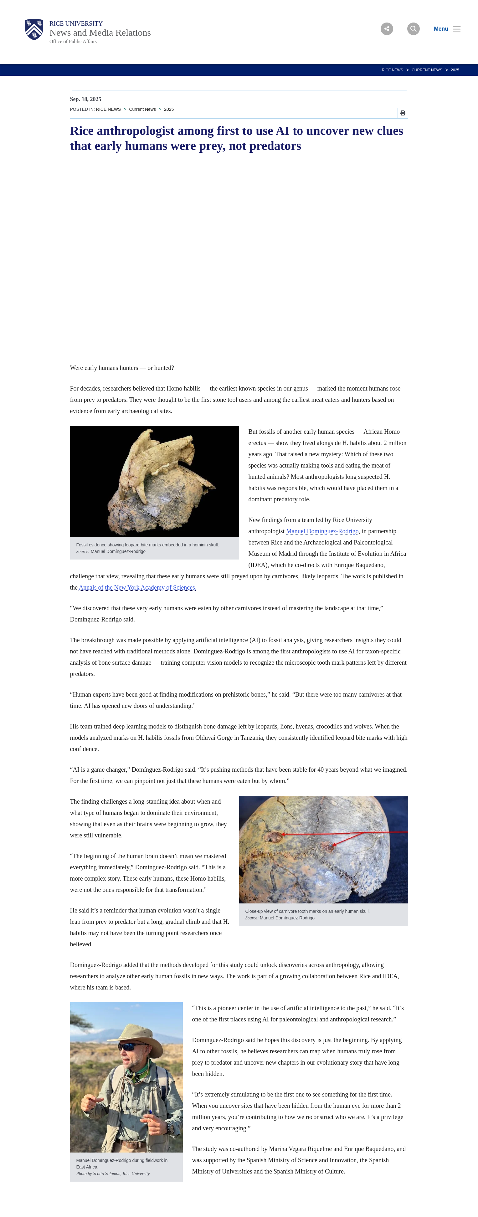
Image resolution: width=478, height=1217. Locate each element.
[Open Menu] (443, 29)
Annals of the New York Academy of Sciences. (138, 587)
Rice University (76, 23)
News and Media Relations (100, 32)
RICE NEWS (392, 70)
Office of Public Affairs (73, 41)
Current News (427, 70)
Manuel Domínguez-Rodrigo (322, 531)
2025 (455, 70)
